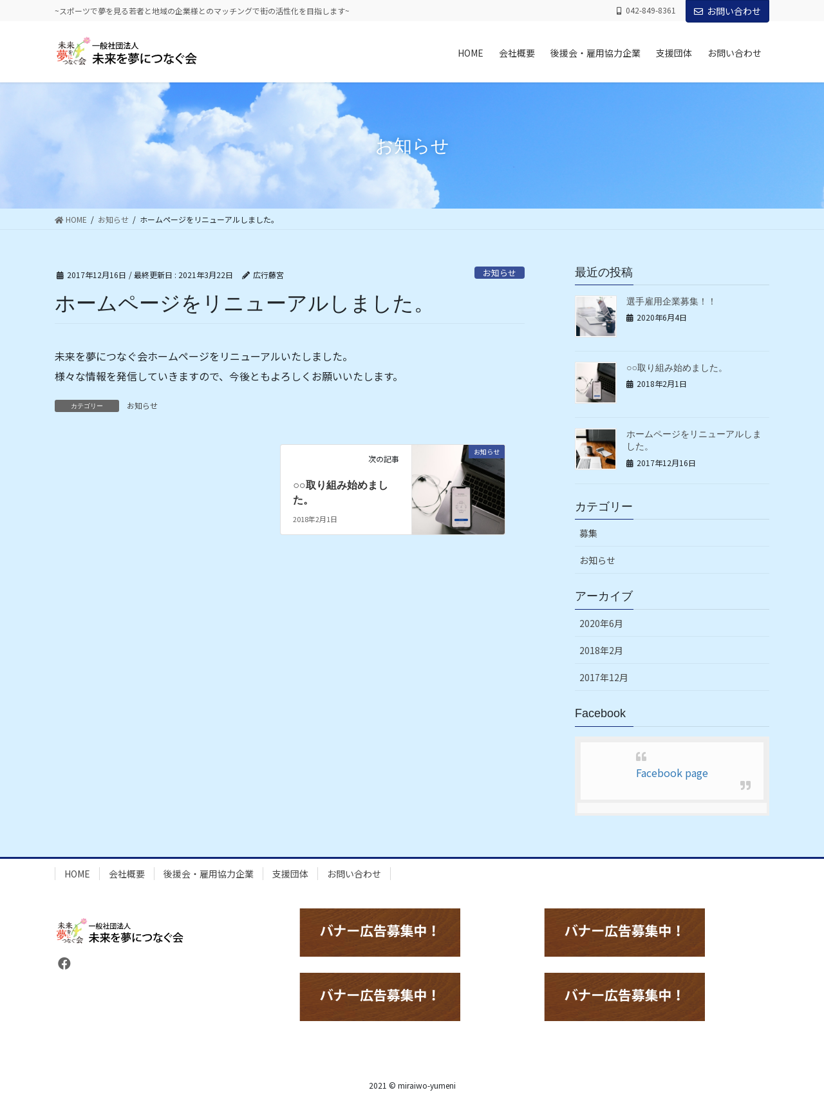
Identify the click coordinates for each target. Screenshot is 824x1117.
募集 (588, 533)
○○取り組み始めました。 (676, 367)
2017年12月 (603, 677)
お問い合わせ (727, 11)
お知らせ (499, 273)
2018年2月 (601, 650)
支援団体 (290, 873)
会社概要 (127, 873)
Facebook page (672, 772)
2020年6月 (601, 623)
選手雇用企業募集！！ (671, 301)
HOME (77, 873)
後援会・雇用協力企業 (209, 873)
